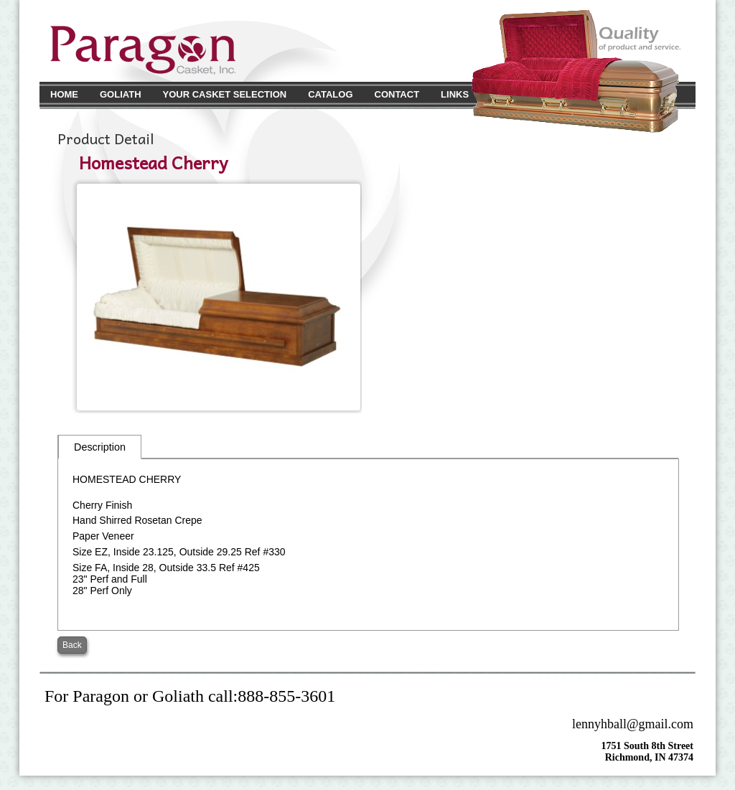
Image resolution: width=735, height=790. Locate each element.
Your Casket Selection (225, 94)
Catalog (330, 94)
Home (64, 94)
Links (455, 94)
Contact (397, 94)
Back (72, 645)
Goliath (120, 94)
